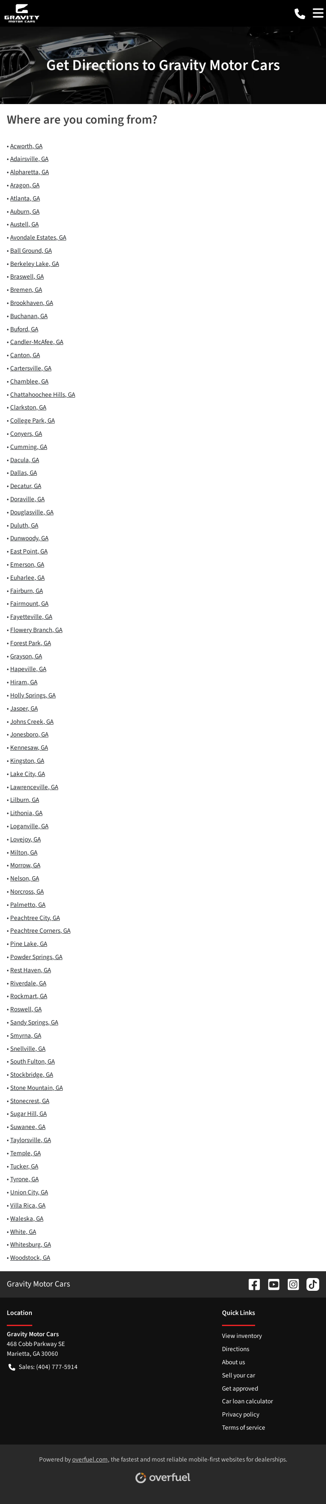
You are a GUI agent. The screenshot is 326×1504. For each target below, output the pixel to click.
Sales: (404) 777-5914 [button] (43, 1367)
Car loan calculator (247, 1401)
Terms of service (243, 1427)
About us (233, 1362)
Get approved (240, 1388)
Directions (235, 1349)
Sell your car (238, 1375)
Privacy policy (240, 1414)
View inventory (242, 1335)
